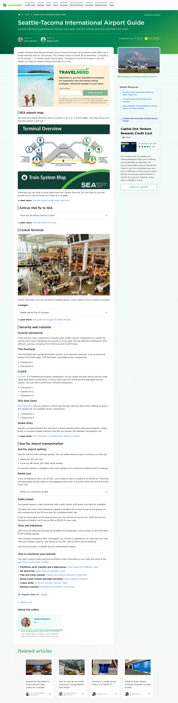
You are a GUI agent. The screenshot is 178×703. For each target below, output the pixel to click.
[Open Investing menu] (89, 5)
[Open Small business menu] (101, 5)
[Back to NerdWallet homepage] (19, 14)
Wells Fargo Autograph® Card (50, 571)
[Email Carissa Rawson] (35, 622)
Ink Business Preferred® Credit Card (57, 587)
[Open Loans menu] (55, 5)
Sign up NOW (95, 93)
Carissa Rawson (43, 619)
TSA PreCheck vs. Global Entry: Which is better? (56, 436)
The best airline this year (44, 222)
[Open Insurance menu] (64, 5)
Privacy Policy (76, 103)
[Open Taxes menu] (111, 5)
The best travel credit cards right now (51, 200)
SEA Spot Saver (25, 406)
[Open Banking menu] (40, 5)
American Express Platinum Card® (51, 583)
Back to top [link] (26, 602)
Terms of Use (82, 100)
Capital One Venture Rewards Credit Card (66, 575)
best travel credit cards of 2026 (33, 562)
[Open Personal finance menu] (76, 5)
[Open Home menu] (48, 5)
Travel (27, 14)
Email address (64, 88)
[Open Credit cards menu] (30, 5)
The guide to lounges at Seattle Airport (52, 319)
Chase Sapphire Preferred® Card (82, 567)
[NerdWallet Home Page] (12, 5)
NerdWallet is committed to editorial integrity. (137, 76)
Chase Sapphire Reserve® (76, 579)
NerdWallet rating (146, 143)
